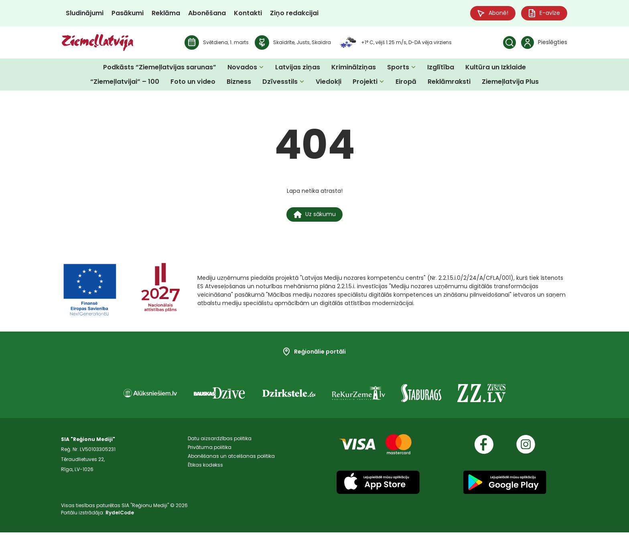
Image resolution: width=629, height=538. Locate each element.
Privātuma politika (209, 454)
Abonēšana (207, 13)
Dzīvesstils (280, 83)
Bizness (239, 83)
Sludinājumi (84, 13)
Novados (242, 68)
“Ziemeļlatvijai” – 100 (124, 83)
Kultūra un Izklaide (495, 68)
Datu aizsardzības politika (220, 444)
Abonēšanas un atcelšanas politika (231, 464)
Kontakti (248, 13)
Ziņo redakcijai (294, 13)
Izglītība (440, 68)
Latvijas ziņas (297, 68)
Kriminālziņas (353, 68)
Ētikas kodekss (205, 474)
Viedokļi (328, 83)
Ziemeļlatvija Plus (510, 83)
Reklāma (166, 13)
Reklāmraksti (449, 83)
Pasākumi (128, 13)
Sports (398, 68)
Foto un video (192, 83)
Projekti (365, 83)
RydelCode (120, 518)
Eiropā (406, 83)
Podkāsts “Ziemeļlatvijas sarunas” (159, 68)
